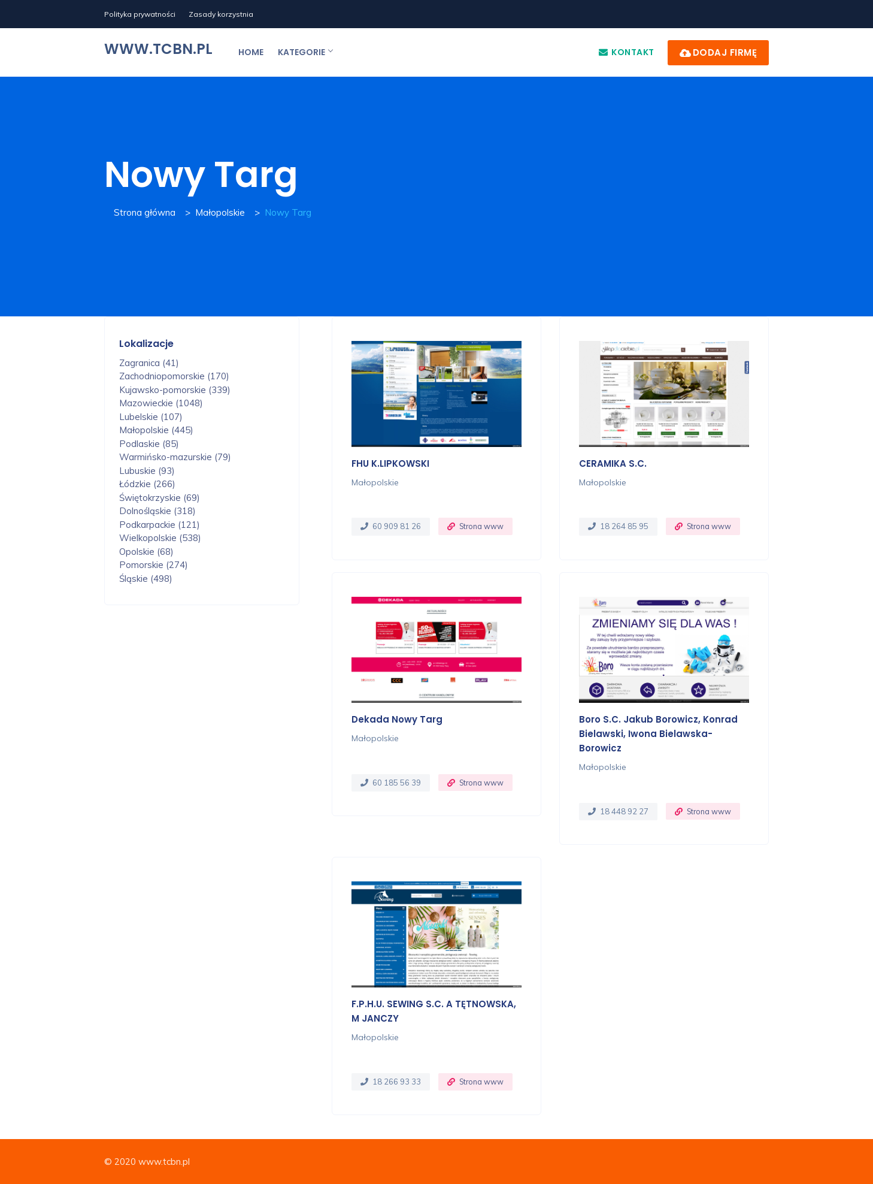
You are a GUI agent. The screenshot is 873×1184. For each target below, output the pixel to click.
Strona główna (144, 212)
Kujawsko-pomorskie (175, 389)
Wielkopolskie (160, 537)
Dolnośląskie (157, 511)
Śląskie (145, 578)
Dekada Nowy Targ (396, 719)
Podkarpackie (159, 524)
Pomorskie (153, 564)
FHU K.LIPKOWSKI (390, 463)
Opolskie (146, 551)
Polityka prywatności (139, 14)
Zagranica (149, 363)
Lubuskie (147, 470)
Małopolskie (220, 212)
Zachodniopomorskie (174, 376)
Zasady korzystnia (221, 14)
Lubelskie (151, 416)
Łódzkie (147, 484)
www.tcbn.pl (158, 49)
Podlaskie (149, 443)
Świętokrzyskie (159, 497)
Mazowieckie (161, 403)
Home (250, 52)
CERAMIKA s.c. (613, 463)
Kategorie (305, 52)
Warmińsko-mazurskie (175, 457)
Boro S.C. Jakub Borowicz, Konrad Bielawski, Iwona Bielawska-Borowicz (658, 733)
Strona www (481, 526)
